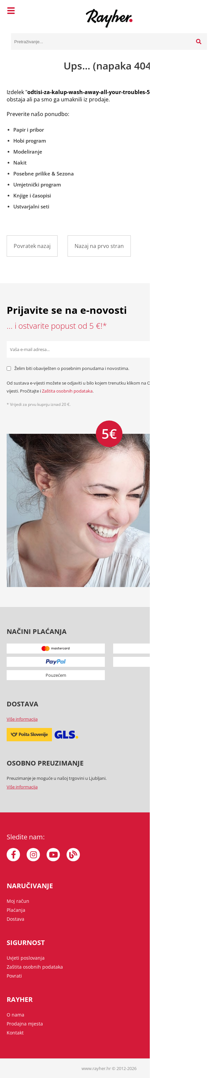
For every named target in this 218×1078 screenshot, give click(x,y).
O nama (15, 1015)
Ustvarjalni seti (31, 206)
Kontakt (15, 1032)
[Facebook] (13, 854)
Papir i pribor (28, 129)
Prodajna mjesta (25, 1023)
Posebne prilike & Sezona (43, 173)
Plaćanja (16, 910)
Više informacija (22, 719)
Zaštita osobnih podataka (67, 391)
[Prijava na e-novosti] (203, 349)
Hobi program (29, 140)
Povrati (14, 976)
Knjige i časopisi (32, 195)
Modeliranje (27, 151)
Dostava (15, 919)
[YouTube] (53, 854)
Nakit (20, 162)
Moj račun (18, 901)
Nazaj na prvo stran (99, 246)
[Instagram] (33, 854)
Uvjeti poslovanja (26, 958)
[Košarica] (200, 11)
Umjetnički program (37, 184)
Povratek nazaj (32, 246)
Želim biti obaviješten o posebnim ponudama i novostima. (71, 368)
